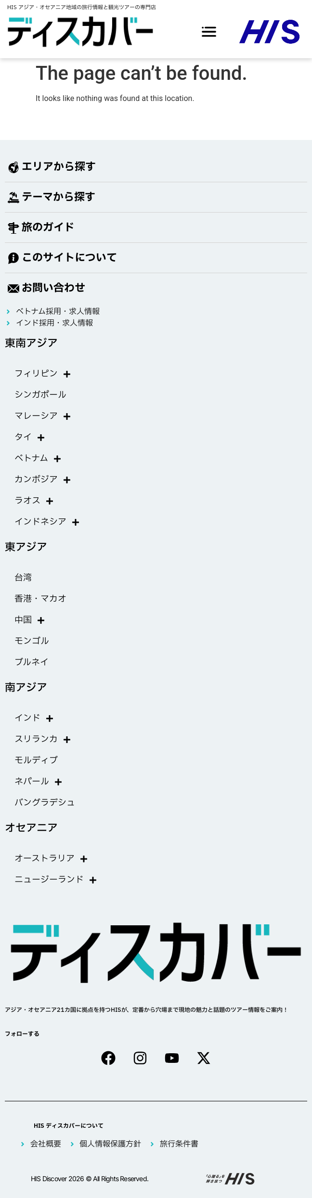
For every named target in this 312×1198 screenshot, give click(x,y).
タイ (29, 438)
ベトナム (38, 459)
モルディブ (36, 760)
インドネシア (47, 522)
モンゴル (31, 641)
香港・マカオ (40, 599)
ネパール (38, 782)
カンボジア (42, 480)
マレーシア (42, 416)
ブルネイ (31, 662)
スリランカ (42, 740)
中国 (29, 620)
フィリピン (42, 374)
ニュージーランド (55, 880)
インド (34, 718)
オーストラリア (51, 859)
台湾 (23, 577)
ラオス (34, 501)
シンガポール (40, 395)
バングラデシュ (44, 802)
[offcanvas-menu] (209, 32)
